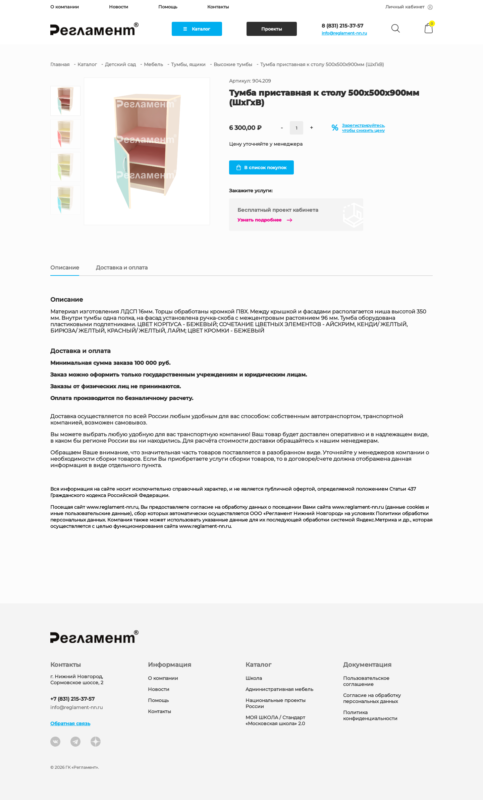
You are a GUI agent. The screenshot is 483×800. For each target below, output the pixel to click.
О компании (64, 6)
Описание (64, 267)
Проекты (271, 29)
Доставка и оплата (122, 267)
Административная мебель (279, 689)
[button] (65, 217)
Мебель (153, 64)
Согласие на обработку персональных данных (372, 698)
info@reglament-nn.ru (344, 33)
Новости (118, 6)
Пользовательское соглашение (366, 681)
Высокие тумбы (233, 64)
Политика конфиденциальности (370, 715)
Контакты (218, 6)
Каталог (196, 29)
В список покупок (261, 167)
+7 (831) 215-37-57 (72, 699)
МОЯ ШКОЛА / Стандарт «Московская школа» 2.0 (275, 720)
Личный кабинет (409, 6)
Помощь (167, 6)
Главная (59, 64)
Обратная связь (70, 723)
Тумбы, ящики (188, 64)
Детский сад (120, 64)
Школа (254, 678)
